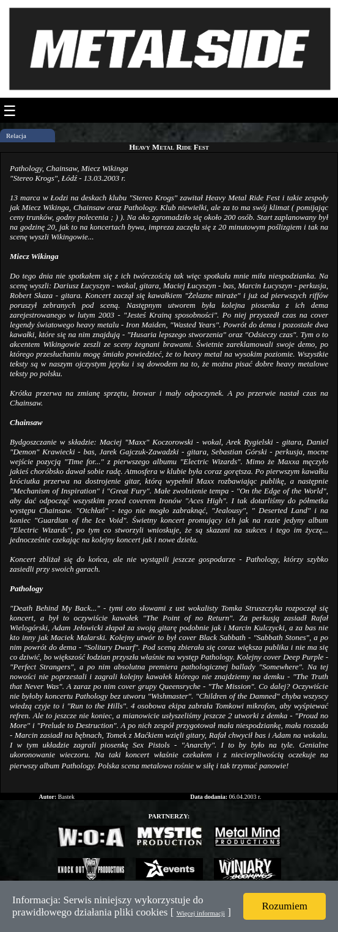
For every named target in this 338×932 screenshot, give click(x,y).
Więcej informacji (201, 913)
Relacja (16, 135)
